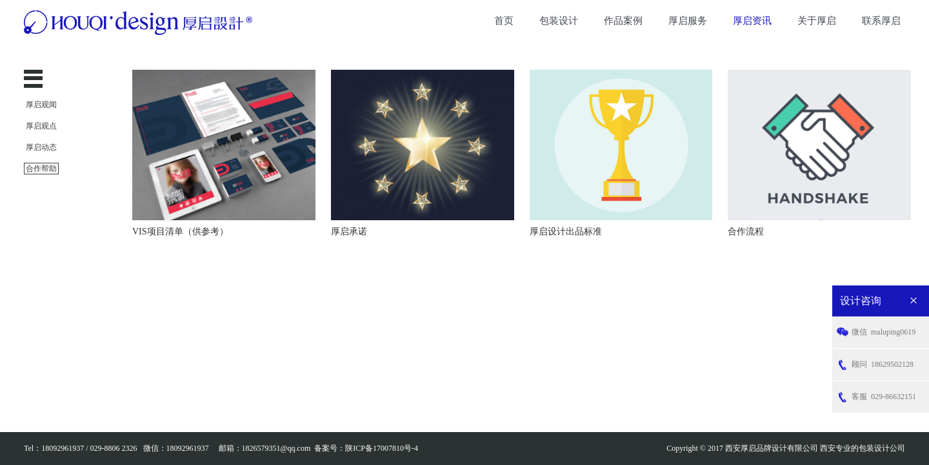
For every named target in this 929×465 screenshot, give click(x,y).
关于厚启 (816, 21)
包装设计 (558, 21)
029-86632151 (884, 397)
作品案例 (623, 21)
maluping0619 (883, 332)
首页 (504, 21)
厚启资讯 (752, 21)
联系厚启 (881, 21)
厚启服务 (687, 21)
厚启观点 (41, 125)
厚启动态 (41, 147)
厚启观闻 (41, 104)
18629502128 (883, 364)
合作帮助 (41, 168)
